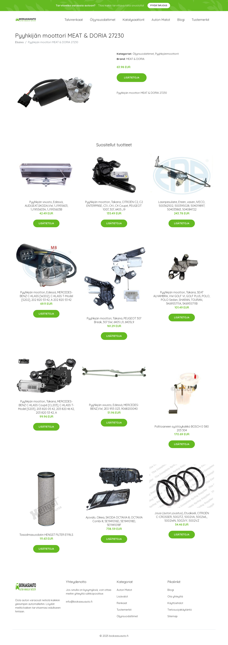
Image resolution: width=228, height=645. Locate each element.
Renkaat (122, 606)
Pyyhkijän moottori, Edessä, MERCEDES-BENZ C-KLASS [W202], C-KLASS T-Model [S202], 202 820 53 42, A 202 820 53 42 (46, 299)
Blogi (181, 21)
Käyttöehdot (175, 606)
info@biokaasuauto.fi (79, 604)
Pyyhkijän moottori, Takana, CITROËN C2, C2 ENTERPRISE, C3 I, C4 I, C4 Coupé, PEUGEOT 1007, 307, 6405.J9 (114, 208)
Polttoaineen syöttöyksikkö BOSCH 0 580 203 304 (182, 431)
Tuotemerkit (200, 21)
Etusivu (19, 45)
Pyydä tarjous (158, 5)
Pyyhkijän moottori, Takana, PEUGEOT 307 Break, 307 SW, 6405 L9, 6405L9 (114, 323)
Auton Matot (124, 593)
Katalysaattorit (133, 21)
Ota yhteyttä (175, 599)
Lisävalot (122, 599)
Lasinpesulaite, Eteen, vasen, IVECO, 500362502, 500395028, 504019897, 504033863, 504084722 (181, 208)
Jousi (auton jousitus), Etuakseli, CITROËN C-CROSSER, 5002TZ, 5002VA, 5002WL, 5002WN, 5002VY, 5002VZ (181, 519)
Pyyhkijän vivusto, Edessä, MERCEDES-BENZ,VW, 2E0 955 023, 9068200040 (114, 409)
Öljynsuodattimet (102, 21)
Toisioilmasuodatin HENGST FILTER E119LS (46, 538)
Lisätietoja (131, 80)
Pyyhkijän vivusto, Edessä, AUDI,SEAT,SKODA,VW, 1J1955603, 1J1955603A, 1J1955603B (46, 208)
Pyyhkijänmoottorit (167, 56)
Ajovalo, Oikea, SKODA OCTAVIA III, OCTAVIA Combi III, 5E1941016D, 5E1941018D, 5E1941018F (114, 524)
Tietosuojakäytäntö (179, 612)
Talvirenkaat (73, 21)
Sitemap (172, 619)
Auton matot (161, 21)
